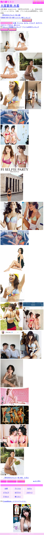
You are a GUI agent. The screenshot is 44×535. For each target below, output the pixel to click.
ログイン (42, 1)
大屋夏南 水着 (9, 5)
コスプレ (18, 17)
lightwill (20, 534)
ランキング (38, 1)
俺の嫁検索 (27, 20)
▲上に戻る (37, 481)
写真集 (2, 17)
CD (10, 17)
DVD (7, 17)
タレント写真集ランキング (12, 27)
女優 (14, 23)
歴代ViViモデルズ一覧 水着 (11, 15)
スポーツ (3, 25)
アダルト (10, 25)
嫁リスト (34, 1)
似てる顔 (12, 29)
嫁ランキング (25, 17)
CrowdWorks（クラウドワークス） (15, 501)
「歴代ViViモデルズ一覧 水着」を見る (16, 477)
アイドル (20, 23)
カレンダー (12, 481)
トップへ (4, 29)
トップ (3, 481)
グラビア (32, 23)
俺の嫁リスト (7, 2)
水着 (13, 17)
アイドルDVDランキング (30, 27)
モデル (26, 23)
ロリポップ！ (29, 534)
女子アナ (39, 23)
